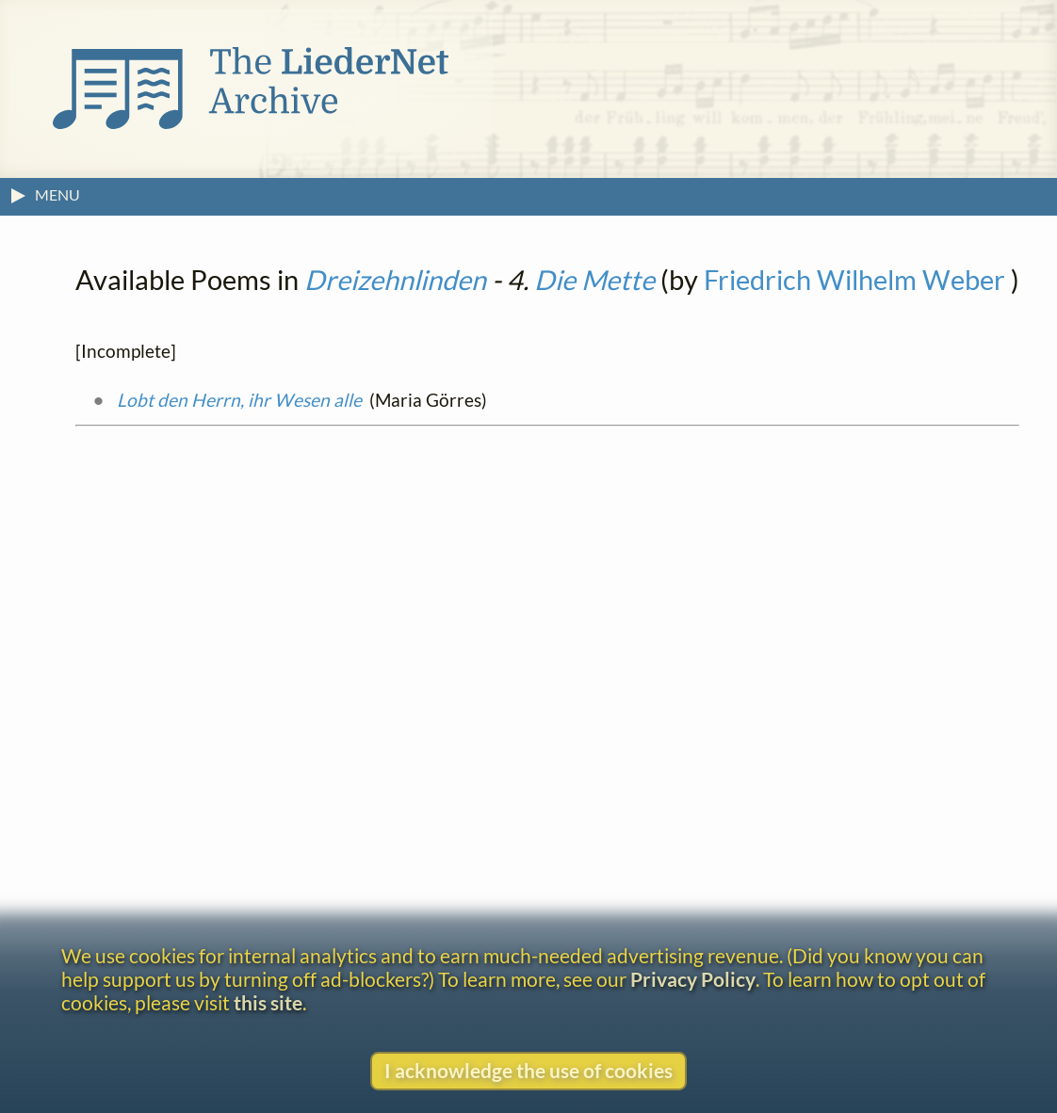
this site (268, 1002)
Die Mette (594, 280)
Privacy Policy (693, 979)
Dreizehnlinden (395, 280)
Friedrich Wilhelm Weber (854, 280)
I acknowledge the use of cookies (528, 1070)
